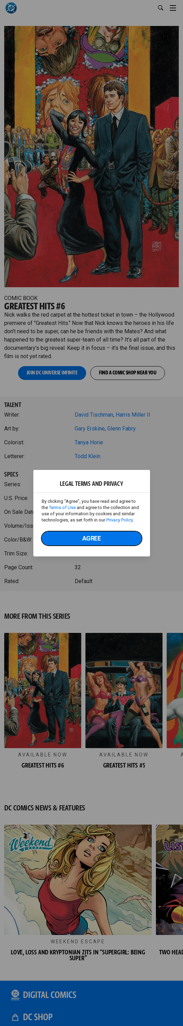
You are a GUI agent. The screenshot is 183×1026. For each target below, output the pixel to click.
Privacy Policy (119, 520)
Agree (91, 538)
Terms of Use (62, 507)
